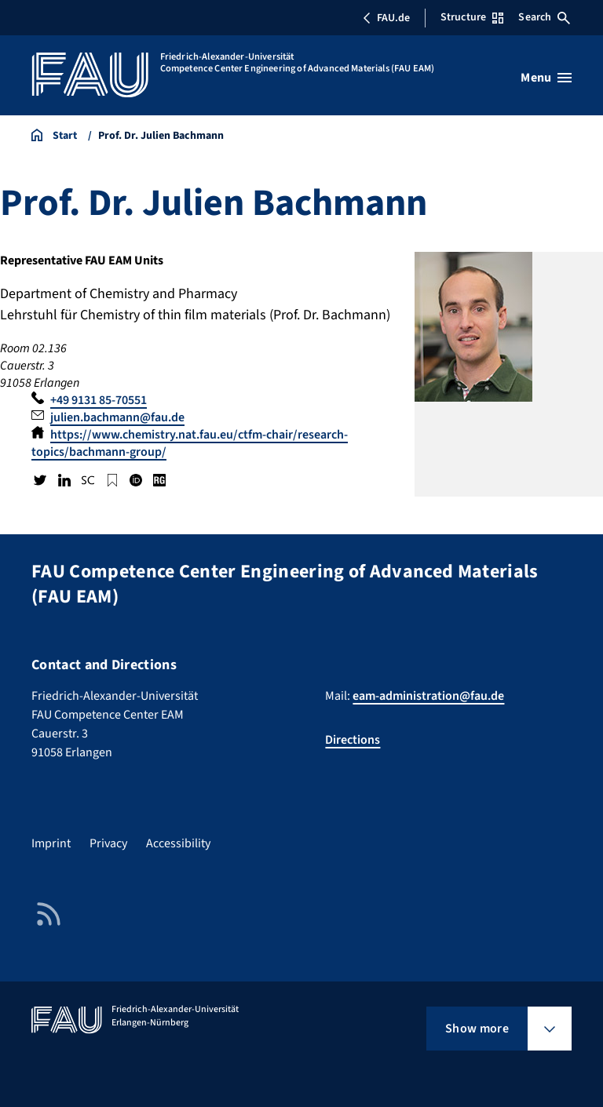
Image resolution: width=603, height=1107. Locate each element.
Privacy (108, 843)
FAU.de (386, 18)
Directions (352, 739)
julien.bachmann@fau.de (117, 417)
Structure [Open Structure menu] (471, 17)
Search (544, 17)
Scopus (88, 480)
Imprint (51, 843)
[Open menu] (546, 77)
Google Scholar (111, 480)
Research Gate (159, 480)
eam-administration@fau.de (428, 696)
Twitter (40, 480)
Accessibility (178, 843)
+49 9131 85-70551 (98, 400)
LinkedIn (63, 480)
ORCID (135, 480)
